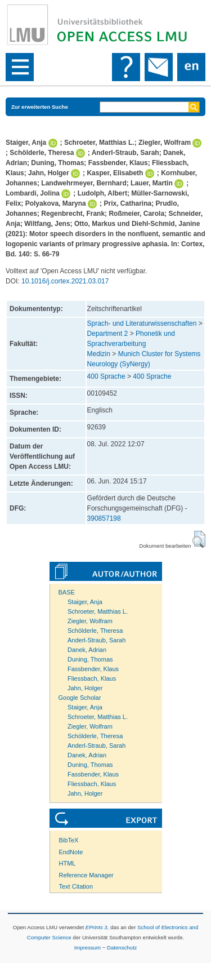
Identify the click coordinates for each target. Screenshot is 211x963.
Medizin (98, 354)
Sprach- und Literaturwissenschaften (142, 323)
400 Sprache (106, 376)
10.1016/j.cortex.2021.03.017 (65, 281)
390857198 (104, 518)
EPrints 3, (97, 927)
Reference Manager (86, 875)
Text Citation (76, 886)
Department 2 (107, 334)
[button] (198, 539)
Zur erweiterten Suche (39, 107)
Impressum (87, 947)
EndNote (71, 852)
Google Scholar (80, 697)
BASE (67, 592)
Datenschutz (122, 947)
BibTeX (69, 840)
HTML (67, 863)
